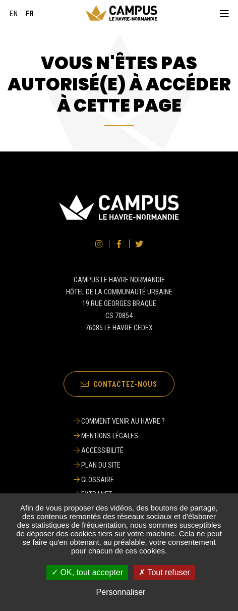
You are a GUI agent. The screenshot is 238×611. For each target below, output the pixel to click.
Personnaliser (121, 592)
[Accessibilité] (119, 450)
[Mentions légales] (119, 436)
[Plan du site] (119, 465)
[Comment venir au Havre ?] (119, 421)
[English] (14, 14)
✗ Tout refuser (164, 572)
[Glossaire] (119, 480)
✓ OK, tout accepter (87, 572)
